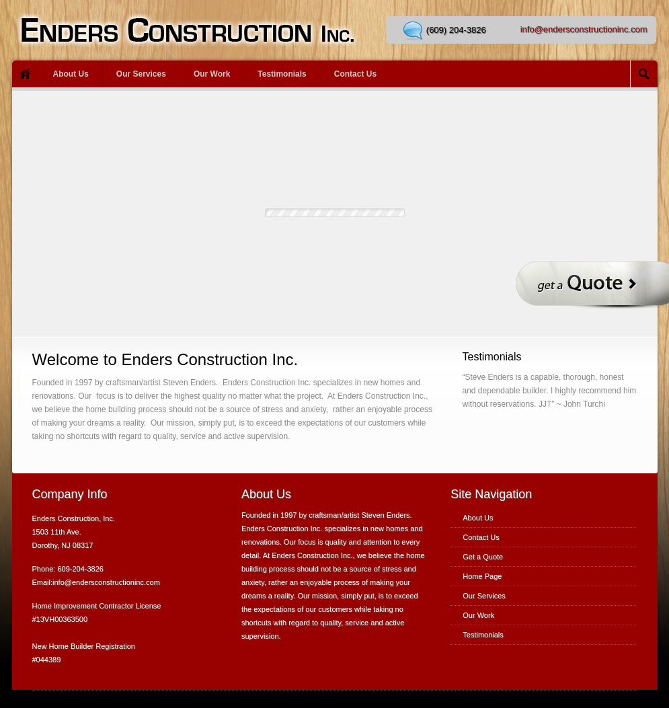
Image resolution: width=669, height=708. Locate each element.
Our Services (141, 74)
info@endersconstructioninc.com (583, 29)
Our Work (212, 74)
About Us (71, 74)
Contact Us (355, 74)
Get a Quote (483, 557)
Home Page (482, 576)
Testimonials (282, 74)
